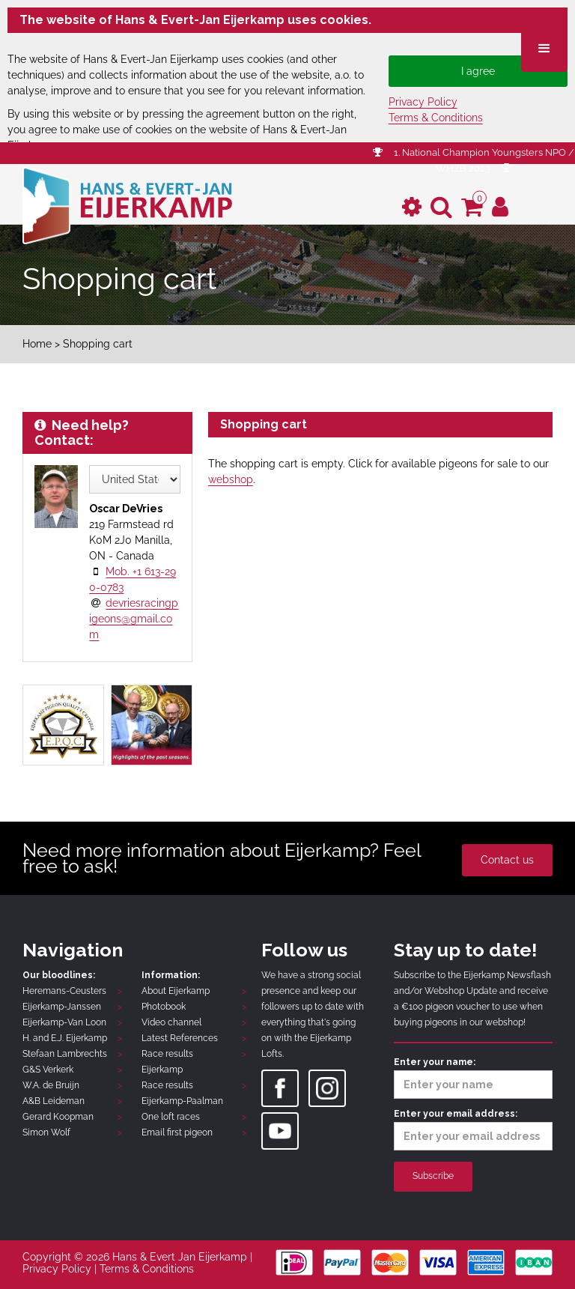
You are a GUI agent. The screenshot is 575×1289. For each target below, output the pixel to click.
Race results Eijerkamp (167, 1062)
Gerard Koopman (58, 1116)
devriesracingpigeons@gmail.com (133, 618)
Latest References (180, 1038)
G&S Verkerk (47, 1069)
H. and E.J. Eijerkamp (64, 1038)
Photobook (164, 1006)
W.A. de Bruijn (50, 1085)
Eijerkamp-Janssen (61, 1006)
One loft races (171, 1116)
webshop (230, 479)
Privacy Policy (423, 102)
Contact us (507, 860)
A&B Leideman (53, 1101)
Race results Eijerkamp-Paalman (182, 1093)
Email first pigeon (177, 1132)
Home (37, 344)
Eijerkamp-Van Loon (64, 1022)
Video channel (171, 1022)
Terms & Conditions (436, 118)
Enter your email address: (473, 1129)
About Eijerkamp (176, 991)
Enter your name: (473, 1078)
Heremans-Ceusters (64, 991)
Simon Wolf (46, 1132)
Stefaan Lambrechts (64, 1054)
